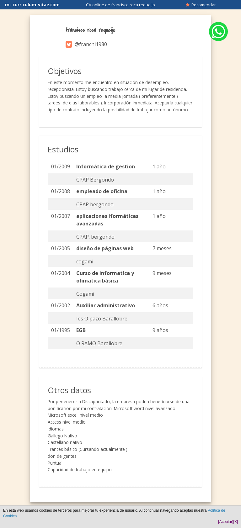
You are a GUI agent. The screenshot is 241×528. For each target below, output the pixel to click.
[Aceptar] (225, 522)
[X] (235, 522)
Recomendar (201, 5)
